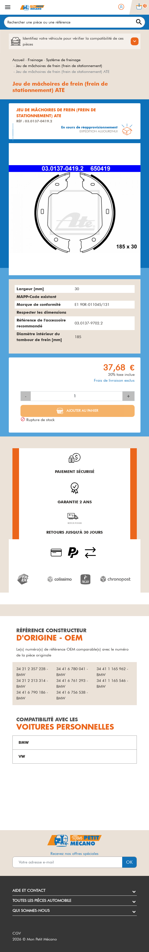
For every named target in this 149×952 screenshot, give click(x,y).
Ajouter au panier (82, 411)
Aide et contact (28, 890)
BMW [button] (24, 742)
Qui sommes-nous (31, 910)
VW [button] (22, 756)
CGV (16, 933)
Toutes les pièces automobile (41, 900)
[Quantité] (76, 396)
